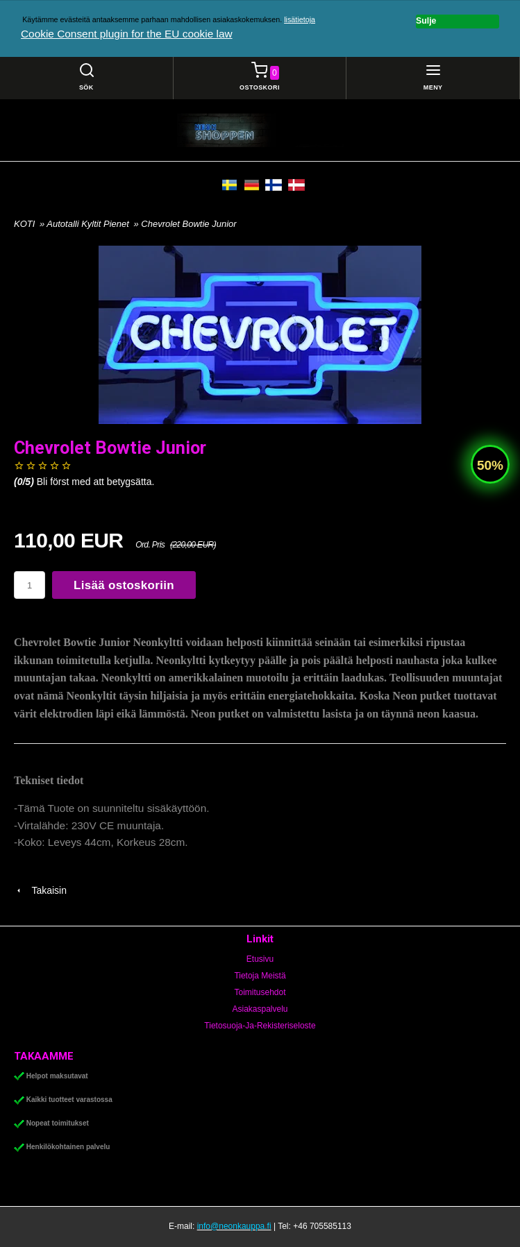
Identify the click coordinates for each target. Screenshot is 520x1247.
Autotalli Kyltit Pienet (89, 224)
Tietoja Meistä (259, 976)
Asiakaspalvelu (259, 1009)
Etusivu (260, 959)
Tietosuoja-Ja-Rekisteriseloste (259, 1025)
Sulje (426, 21)
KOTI (24, 224)
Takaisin (40, 890)
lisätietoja (299, 19)
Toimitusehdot (259, 992)
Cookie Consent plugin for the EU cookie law (127, 34)
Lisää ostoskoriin (124, 585)
